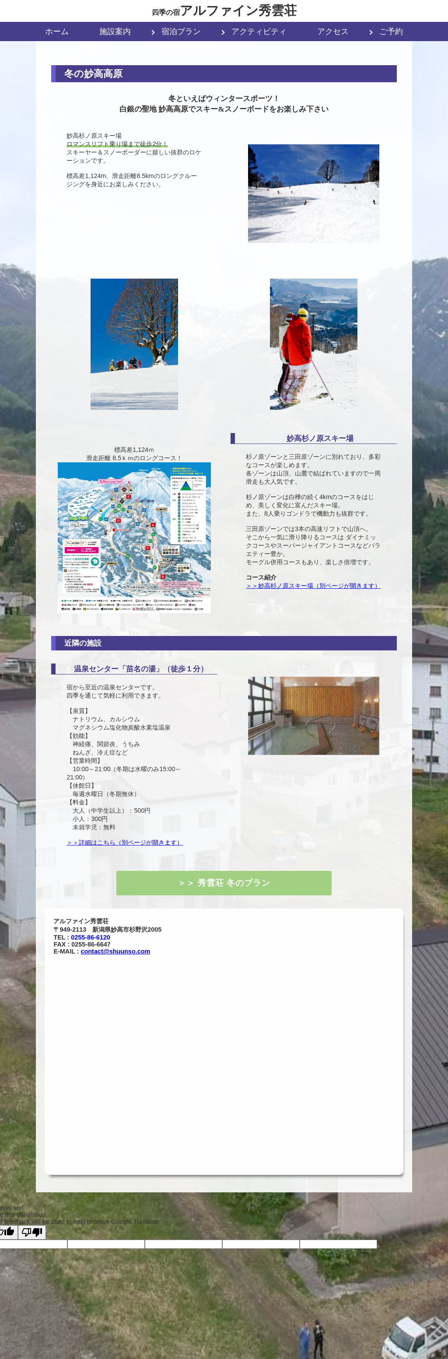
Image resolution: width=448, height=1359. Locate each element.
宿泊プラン (181, 31)
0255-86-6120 (90, 937)
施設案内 (115, 31)
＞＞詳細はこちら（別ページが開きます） (124, 842)
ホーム (57, 31)
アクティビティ (259, 31)
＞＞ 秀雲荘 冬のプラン (224, 882)
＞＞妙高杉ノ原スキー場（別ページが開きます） (313, 585)
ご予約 (391, 31)
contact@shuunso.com (115, 951)
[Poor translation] (32, 1232)
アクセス (333, 31)
